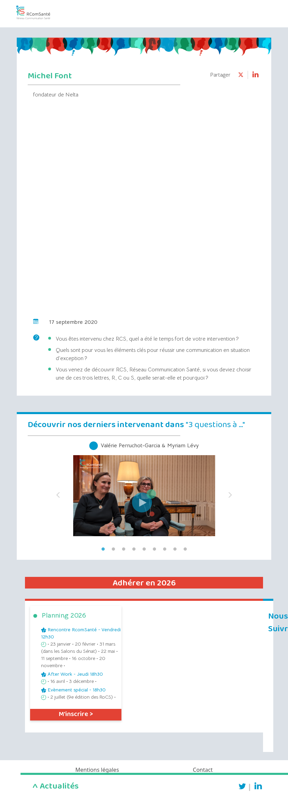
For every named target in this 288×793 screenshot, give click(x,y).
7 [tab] (164, 549)
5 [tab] (144, 549)
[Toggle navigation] (254, 10)
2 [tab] (113, 549)
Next (230, 492)
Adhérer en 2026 (144, 583)
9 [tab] (185, 549)
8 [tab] (174, 549)
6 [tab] (154, 549)
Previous (57, 492)
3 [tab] (123, 549)
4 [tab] (133, 549)
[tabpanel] (144, 492)
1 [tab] (103, 549)
